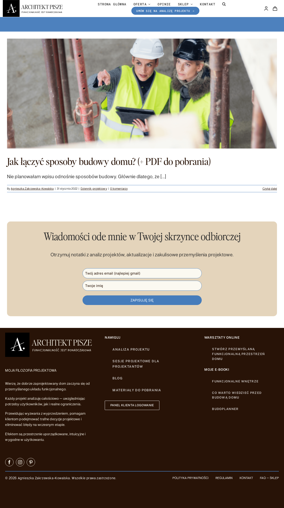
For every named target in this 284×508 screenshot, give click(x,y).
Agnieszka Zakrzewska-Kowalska (32, 188)
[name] (142, 286)
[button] (224, 4)
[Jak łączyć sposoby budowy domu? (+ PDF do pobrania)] (142, 94)
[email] (142, 273)
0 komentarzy (119, 188)
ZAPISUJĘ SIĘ (142, 300)
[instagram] (20, 462)
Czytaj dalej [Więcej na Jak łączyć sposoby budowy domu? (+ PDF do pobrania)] (269, 188)
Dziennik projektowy (94, 188)
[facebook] (9, 462)
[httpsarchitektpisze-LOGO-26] (49, 335)
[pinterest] (31, 462)
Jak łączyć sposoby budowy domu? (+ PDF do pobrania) (109, 161)
